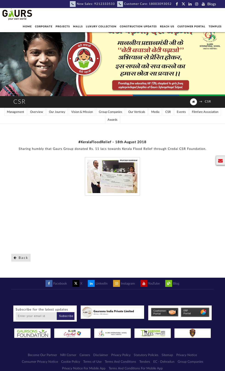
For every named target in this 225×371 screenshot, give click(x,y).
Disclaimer (100, 355)
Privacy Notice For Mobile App (83, 368)
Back (21, 258)
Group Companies (110, 112)
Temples (215, 26)
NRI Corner (68, 355)
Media (155, 112)
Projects (63, 26)
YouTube (150, 283)
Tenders (144, 361)
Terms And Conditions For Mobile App (136, 368)
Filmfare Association (205, 112)
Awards (112, 119)
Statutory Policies (146, 355)
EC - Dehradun (163, 361)
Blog (172, 283)
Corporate (43, 26)
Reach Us (167, 26)
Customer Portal (191, 26)
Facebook (56, 283)
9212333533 (104, 4)
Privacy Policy (121, 355)
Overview (36, 112)
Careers (85, 355)
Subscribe (66, 316)
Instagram (124, 283)
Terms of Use (92, 361)
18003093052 (160, 4)
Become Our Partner (42, 355)
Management (15, 112)
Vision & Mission (82, 112)
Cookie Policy (70, 361)
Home (27, 26)
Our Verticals (136, 112)
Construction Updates (138, 26)
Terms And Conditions (120, 361)
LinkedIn (98, 283)
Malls (78, 26)
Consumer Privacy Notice (40, 361)
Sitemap (167, 355)
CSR (208, 101)
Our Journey (57, 112)
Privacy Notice (186, 355)
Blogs (211, 4)
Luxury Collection (101, 26)
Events (181, 112)
